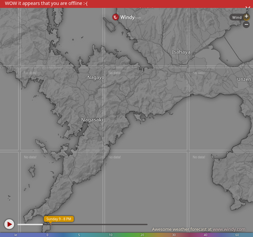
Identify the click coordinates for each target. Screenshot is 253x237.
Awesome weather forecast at (198, 229)
